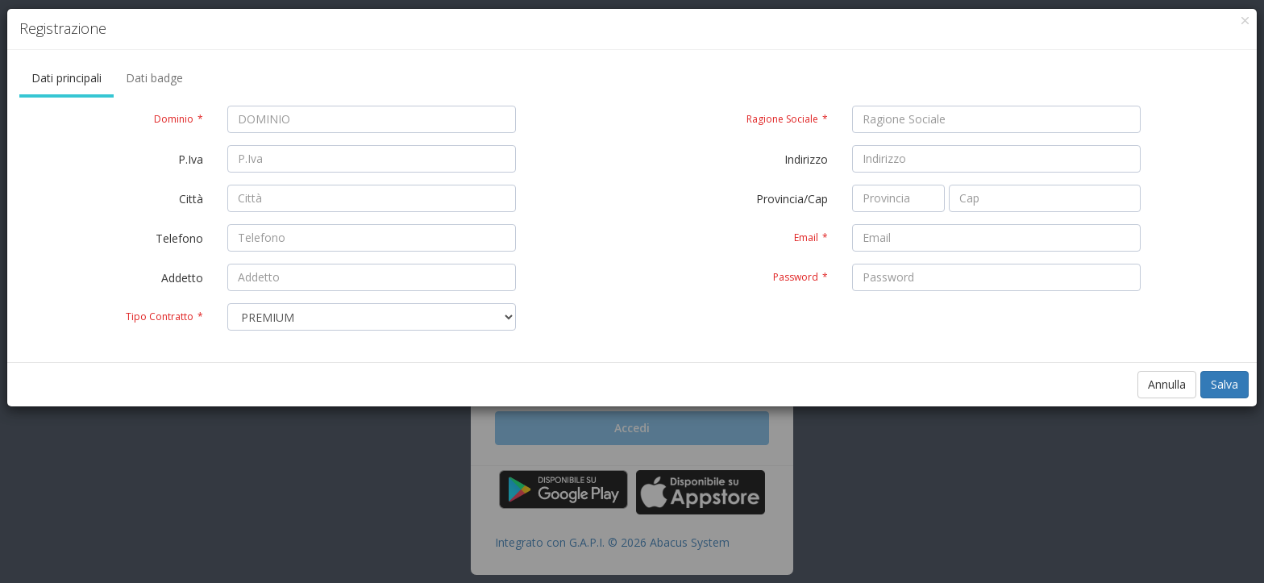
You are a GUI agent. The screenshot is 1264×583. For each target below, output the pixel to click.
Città (191, 198)
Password (800, 277)
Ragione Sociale (787, 119)
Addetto (182, 277)
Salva (1224, 384)
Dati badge (154, 77)
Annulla (1167, 384)
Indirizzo (806, 159)
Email (811, 237)
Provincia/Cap (792, 198)
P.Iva (190, 159)
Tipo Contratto (164, 316)
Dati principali (66, 77)
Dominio (178, 119)
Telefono (179, 238)
